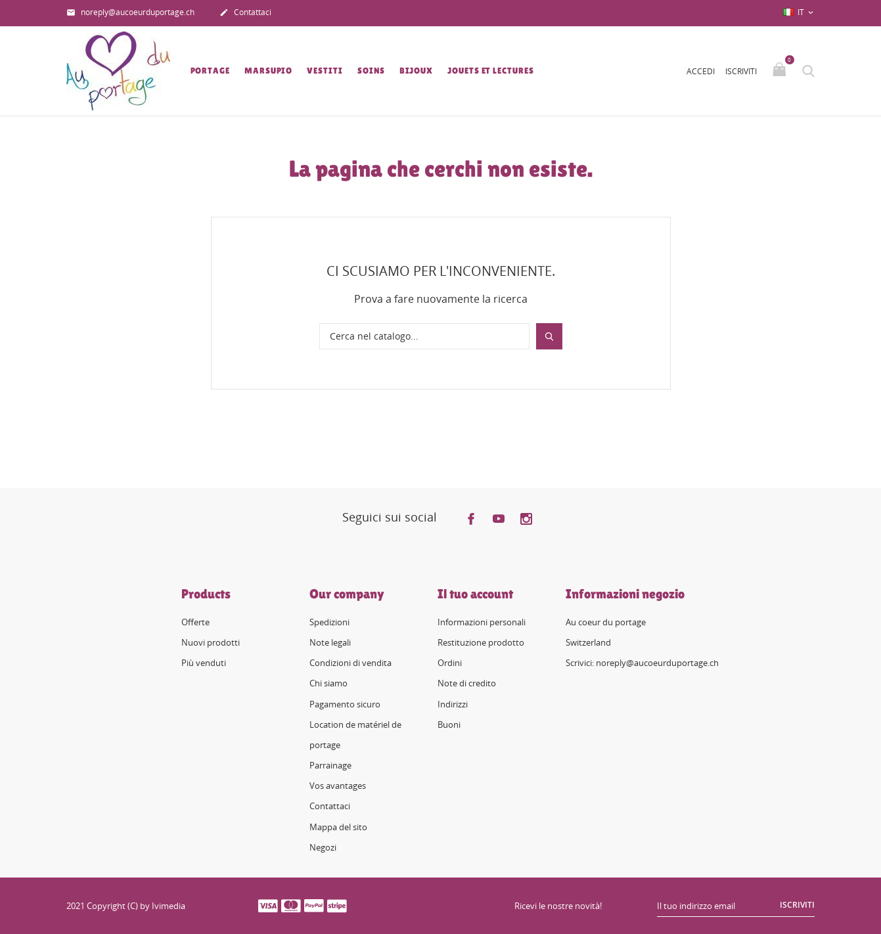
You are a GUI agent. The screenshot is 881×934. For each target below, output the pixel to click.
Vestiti (324, 71)
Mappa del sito (338, 827)
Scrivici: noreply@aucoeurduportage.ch (642, 663)
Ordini (450, 663)
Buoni (449, 724)
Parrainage (330, 765)
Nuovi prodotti (210, 642)
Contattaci (245, 13)
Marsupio (268, 71)
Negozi (322, 847)
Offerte (195, 622)
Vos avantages (337, 785)
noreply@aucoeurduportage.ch (130, 13)
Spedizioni (329, 622)
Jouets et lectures (490, 71)
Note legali (330, 642)
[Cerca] (424, 336)
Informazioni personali (482, 622)
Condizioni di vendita (350, 663)
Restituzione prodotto (481, 642)
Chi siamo (328, 683)
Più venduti (203, 663)
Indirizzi (453, 704)
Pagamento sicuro (344, 704)
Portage (210, 71)
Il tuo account (475, 594)
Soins (371, 71)
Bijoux (416, 71)
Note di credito (467, 683)
